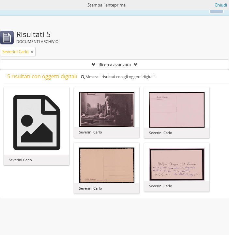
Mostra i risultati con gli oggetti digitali (118, 77)
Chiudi (221, 5)
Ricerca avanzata (115, 65)
